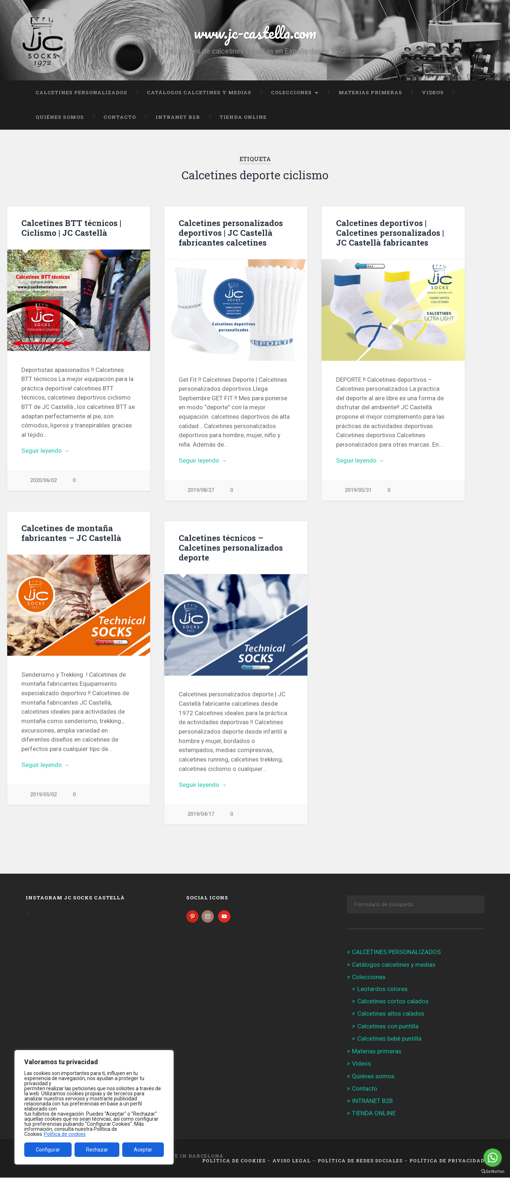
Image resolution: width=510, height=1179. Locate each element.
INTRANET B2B (178, 117)
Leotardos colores (382, 990)
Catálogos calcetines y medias (199, 92)
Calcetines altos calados (390, 1015)
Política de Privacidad (447, 1162)
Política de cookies (65, 1134)
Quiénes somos (59, 117)
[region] (94, 1107)
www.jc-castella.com (255, 32)
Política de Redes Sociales (360, 1162)
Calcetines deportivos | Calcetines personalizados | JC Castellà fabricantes (390, 232)
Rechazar (97, 1150)
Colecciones (291, 92)
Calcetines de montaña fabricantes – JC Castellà (71, 533)
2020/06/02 (43, 480)
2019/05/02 (43, 795)
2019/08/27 (200, 490)
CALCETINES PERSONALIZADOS (81, 92)
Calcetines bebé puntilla (389, 1040)
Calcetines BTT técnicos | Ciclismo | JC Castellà (71, 227)
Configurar (48, 1150)
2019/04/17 (200, 814)
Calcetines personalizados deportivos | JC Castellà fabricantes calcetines (231, 232)
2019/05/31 (358, 490)
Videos (433, 92)
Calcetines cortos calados (393, 1002)
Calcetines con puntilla (387, 1027)
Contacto (119, 117)
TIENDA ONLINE (243, 117)
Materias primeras (370, 92)
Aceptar (143, 1150)
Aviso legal (291, 1162)
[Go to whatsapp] (493, 1158)
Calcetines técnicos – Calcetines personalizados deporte (231, 547)
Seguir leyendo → (45, 450)
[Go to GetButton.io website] (492, 1171)
